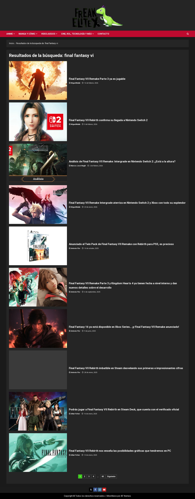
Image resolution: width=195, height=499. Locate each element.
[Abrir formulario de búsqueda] (188, 33)
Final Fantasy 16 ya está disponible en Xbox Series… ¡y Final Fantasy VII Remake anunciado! (38, 328)
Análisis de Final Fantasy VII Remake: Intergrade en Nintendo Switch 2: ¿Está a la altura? (38, 163)
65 (103, 476)
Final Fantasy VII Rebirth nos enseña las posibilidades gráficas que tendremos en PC (38, 452)
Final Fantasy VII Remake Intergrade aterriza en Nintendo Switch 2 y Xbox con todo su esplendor (38, 204)
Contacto (103, 34)
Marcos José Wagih (78, 168)
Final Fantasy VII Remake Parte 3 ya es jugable (38, 80)
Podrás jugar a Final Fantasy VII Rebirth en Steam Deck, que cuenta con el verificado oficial (38, 411)
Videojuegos (48, 34)
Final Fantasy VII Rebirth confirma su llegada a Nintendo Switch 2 (38, 121)
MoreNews (112, 496)
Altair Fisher (75, 416)
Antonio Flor (75, 251)
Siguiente (111, 476)
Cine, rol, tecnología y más (76, 34)
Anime (9, 34)
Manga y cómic (27, 34)
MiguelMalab (75, 83)
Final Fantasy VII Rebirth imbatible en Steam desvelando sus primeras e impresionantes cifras (38, 369)
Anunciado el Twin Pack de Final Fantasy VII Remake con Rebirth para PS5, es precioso (38, 245)
